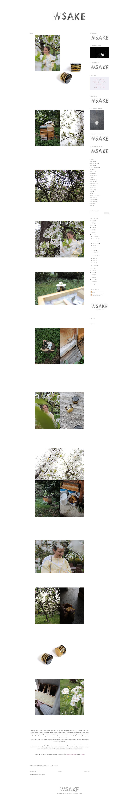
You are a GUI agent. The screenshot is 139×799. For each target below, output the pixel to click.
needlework (92, 179)
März (94, 262)
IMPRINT (92, 324)
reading (91, 189)
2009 (93, 284)
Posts (93, 292)
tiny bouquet (93, 199)
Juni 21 (96, 255)
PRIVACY (92, 318)
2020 (93, 227)
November (95, 238)
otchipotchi (92, 181)
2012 (93, 277)
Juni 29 (96, 252)
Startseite (60, 771)
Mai (94, 258)
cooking (92, 165)
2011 (93, 279)
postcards (92, 187)
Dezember (95, 236)
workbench (92, 201)
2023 (93, 220)
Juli (94, 248)
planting (92, 185)
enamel (91, 169)
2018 (93, 232)
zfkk (91, 205)
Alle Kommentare (96, 295)
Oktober (95, 241)
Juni (94, 250)
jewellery (92, 175)
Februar (95, 265)
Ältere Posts (87, 771)
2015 (93, 270)
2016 (93, 268)
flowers (91, 171)
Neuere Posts (33, 771)
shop (91, 193)
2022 (93, 223)
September (95, 243)
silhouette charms (94, 195)
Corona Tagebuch (94, 167)
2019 (93, 229)
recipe (91, 191)
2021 (93, 225)
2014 (93, 272)
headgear (92, 173)
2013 (93, 274)
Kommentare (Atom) (40, 774)
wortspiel (92, 203)
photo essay (92, 183)
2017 (93, 234)
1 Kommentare (54, 765)
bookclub (92, 161)
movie (91, 177)
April (94, 260)
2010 (93, 281)
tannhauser (92, 197)
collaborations (93, 163)
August (95, 245)
